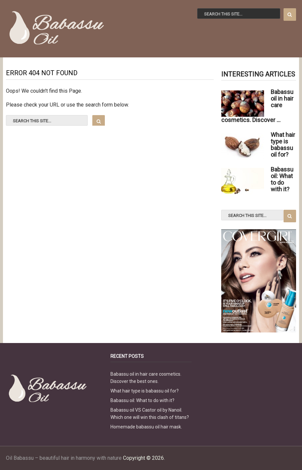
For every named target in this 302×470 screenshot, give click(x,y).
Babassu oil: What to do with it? (142, 400)
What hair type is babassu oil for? (144, 390)
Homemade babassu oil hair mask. (146, 426)
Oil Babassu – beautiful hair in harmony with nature (64, 458)
